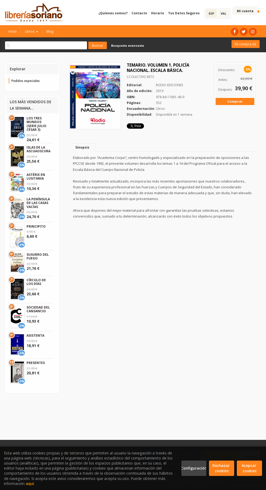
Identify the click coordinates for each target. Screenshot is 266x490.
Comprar (235, 101)
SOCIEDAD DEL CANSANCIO (38, 309)
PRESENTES (36, 363)
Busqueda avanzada (127, 45)
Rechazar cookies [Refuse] (221, 468)
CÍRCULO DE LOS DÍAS (36, 282)
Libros (31, 31)
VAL (223, 13)
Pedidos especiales (25, 81)
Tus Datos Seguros (184, 13)
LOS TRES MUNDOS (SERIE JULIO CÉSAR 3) (36, 124)
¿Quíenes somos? (113, 13)
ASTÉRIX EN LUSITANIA (36, 176)
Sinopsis (82, 147)
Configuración (194, 468)
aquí (30, 483)
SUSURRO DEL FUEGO (38, 256)
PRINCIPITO (36, 226)
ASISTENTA (35, 335)
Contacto (139, 13)
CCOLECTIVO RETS (140, 77)
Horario (157, 13)
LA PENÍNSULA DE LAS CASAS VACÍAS (38, 203)
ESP (211, 13)
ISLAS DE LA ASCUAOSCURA (38, 149)
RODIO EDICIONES (169, 85)
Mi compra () (245, 44)
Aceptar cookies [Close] (249, 468)
